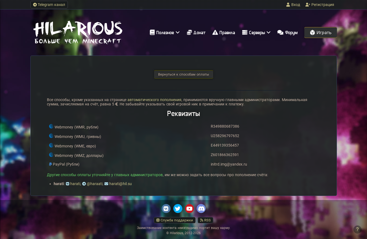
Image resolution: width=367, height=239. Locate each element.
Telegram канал (49, 4)
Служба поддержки (174, 220)
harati (75, 184)
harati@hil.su (120, 184)
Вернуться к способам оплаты (183, 74)
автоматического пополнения (154, 100)
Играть (320, 32)
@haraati (95, 184)
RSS (205, 220)
